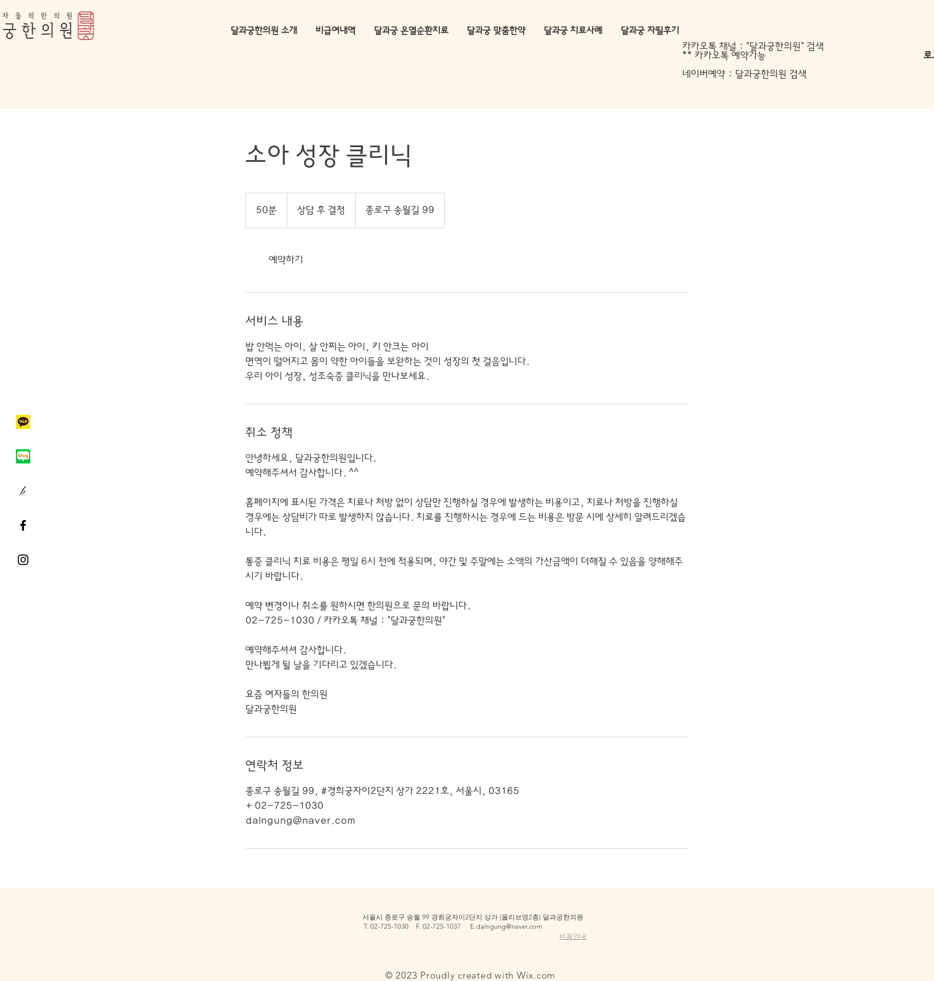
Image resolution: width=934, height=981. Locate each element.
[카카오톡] (23, 422)
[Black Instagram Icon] (23, 560)
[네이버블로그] (23, 456)
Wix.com (536, 975)
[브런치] (23, 491)
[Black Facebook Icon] (23, 525)
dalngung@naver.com (509, 926)
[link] (286, 260)
